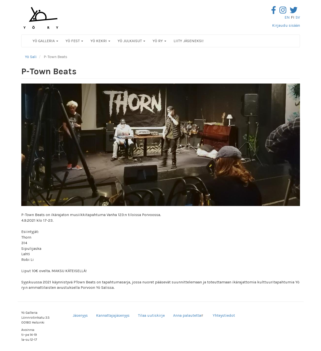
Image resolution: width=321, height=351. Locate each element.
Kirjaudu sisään (286, 25)
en (287, 17)
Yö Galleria (45, 40)
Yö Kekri (100, 40)
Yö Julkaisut (131, 40)
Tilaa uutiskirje (151, 315)
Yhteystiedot (224, 315)
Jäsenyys (80, 315)
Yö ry (159, 40)
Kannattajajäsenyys (113, 315)
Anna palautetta (188, 315)
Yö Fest (74, 40)
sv (298, 17)
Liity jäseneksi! (188, 40)
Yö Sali (31, 56)
